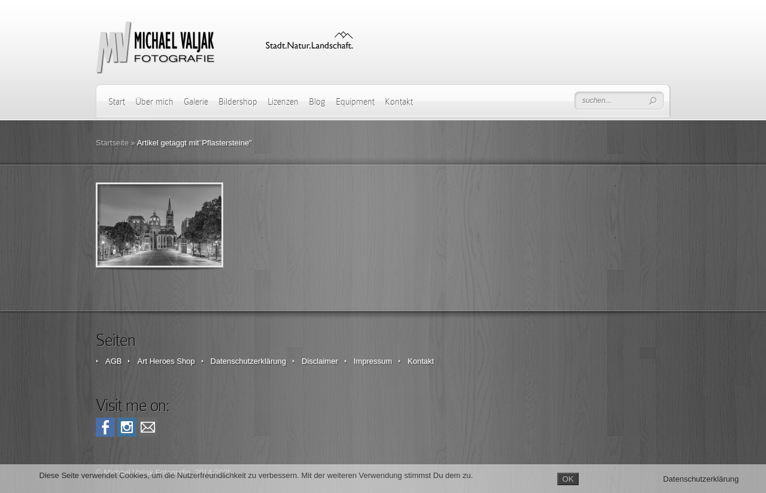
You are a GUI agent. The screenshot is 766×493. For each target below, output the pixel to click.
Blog (317, 101)
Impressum (373, 361)
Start (116, 101)
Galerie (196, 101)
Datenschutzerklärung (248, 361)
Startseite (112, 142)
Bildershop (237, 101)
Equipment (355, 101)
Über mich (154, 101)
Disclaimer (320, 361)
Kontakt (399, 101)
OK (567, 478)
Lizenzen (283, 101)
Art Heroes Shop (165, 361)
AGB (113, 361)
